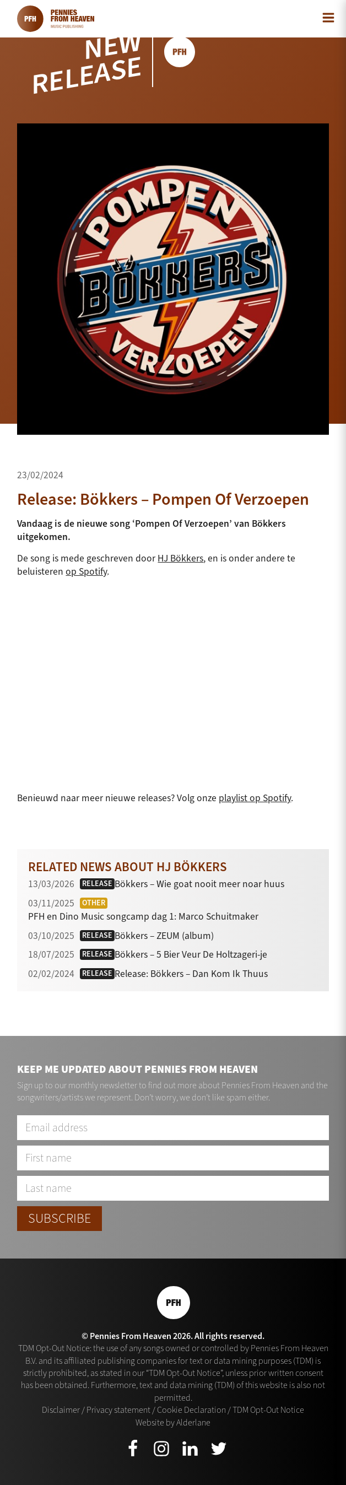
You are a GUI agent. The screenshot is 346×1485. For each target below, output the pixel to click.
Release (97, 883)
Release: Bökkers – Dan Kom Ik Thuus (191, 973)
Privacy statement (118, 1410)
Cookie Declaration (191, 1410)
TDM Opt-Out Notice (268, 1410)
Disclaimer (61, 1410)
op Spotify (86, 571)
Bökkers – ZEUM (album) (164, 935)
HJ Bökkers (180, 558)
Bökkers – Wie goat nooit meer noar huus (199, 883)
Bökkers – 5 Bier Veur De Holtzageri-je (191, 954)
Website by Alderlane (173, 1422)
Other (93, 903)
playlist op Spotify (255, 797)
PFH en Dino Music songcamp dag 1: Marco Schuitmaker (143, 916)
